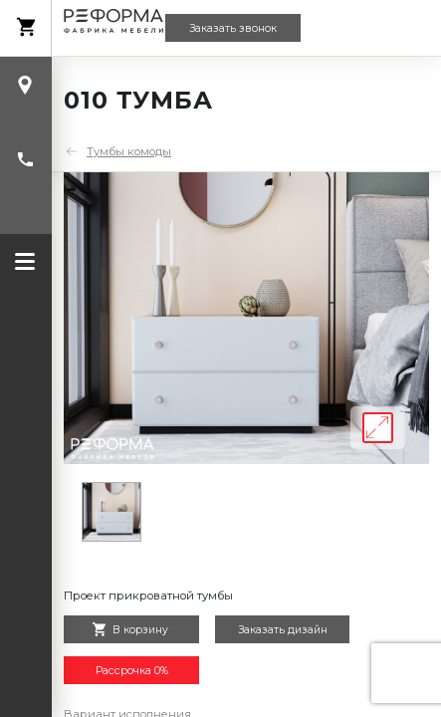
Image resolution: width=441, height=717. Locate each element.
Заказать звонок (233, 28)
